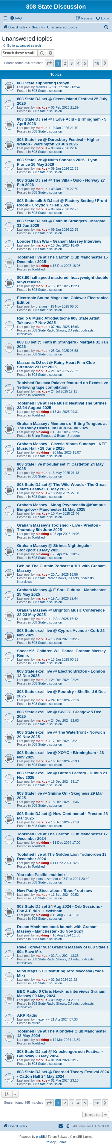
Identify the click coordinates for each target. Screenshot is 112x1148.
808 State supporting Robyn (43, 83)
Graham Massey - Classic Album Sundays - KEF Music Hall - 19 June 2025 (62, 446)
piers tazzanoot (47, 879)
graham (41, 306)
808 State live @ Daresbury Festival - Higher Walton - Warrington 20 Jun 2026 (58, 141)
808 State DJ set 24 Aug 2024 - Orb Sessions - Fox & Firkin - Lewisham (59, 908)
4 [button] (78, 63)
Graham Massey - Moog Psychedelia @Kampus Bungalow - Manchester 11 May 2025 (61, 507)
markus (41, 107)
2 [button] (65, 63)
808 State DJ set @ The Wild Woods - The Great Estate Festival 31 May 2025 (61, 486)
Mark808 (42, 87)
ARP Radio (27, 1015)
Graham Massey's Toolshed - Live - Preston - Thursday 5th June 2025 (59, 527)
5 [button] (85, 63)
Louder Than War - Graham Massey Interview (59, 241)
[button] (49, 63)
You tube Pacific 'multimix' (42, 874)
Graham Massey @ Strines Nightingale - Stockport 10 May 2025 (54, 547)
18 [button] (97, 63)
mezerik (41, 1019)
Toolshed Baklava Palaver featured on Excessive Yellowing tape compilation (62, 385)
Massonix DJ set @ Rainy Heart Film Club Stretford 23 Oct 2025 (56, 364)
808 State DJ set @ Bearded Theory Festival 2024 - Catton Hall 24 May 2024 (63, 1074)
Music (36, 1023)
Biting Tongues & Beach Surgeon (56, 435)
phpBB (40, 1136)
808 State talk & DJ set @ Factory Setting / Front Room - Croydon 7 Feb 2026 (62, 202)
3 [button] (71, 63)
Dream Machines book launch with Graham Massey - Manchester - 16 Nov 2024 (57, 929)
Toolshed (38, 269)
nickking (42, 265)
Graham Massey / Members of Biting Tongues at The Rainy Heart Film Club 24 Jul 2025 (62, 425)
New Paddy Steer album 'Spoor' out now (54, 890)
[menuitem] (16, 18)
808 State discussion (47, 90)
